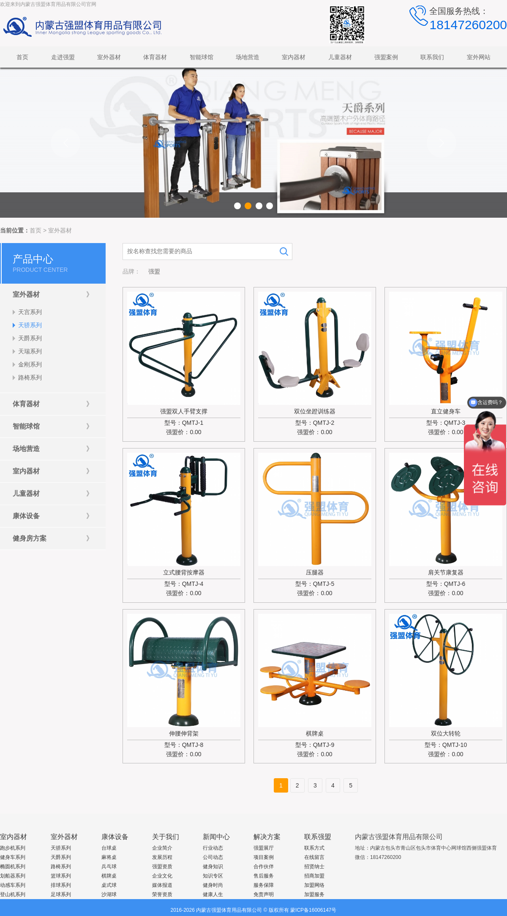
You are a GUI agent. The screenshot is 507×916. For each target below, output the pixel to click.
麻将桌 (109, 857)
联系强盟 (317, 836)
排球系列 (61, 885)
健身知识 (213, 867)
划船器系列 (12, 876)
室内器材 (13, 836)
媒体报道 (162, 885)
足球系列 (61, 894)
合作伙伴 (264, 867)
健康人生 (213, 894)
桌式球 (109, 885)
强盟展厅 (264, 848)
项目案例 (264, 857)
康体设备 (114, 836)
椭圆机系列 (12, 867)
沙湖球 (109, 894)
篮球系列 (61, 876)
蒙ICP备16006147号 (313, 910)
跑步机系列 (12, 848)
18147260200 (468, 25)
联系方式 (314, 848)
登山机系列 (12, 894)
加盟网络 (314, 885)
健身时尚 (213, 885)
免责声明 (264, 894)
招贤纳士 (314, 867)
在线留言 (314, 857)
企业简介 (162, 848)
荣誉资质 (162, 894)
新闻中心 (216, 836)
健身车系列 (12, 857)
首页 (35, 230)
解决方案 (267, 836)
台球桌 (109, 848)
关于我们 (165, 836)
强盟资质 (162, 867)
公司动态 (213, 857)
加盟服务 (314, 894)
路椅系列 (61, 867)
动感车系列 (12, 885)
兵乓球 (109, 867)
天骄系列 (61, 848)
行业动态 (213, 848)
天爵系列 (61, 857)
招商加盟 (314, 876)
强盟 (154, 271)
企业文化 (162, 876)
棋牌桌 (109, 876)
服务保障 (264, 885)
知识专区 (213, 876)
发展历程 (162, 857)
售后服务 (264, 876)
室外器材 (60, 230)
